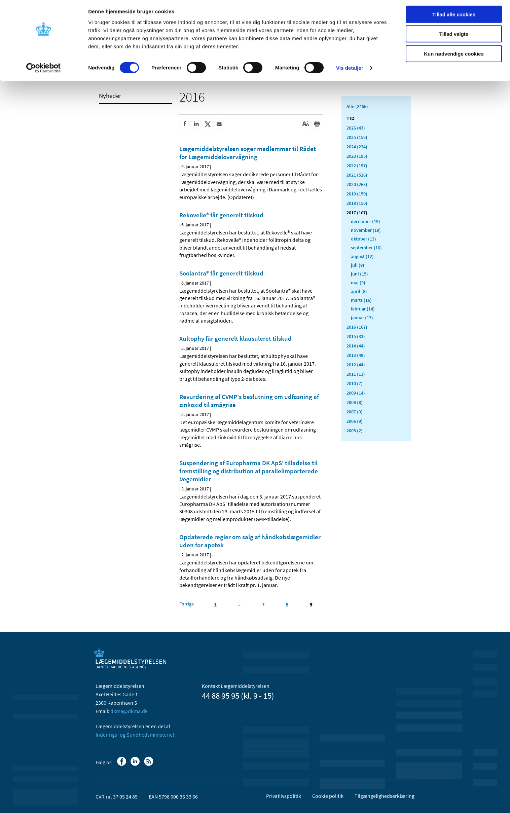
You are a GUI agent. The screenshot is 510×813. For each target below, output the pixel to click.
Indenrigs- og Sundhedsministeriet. (136, 734)
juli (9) (357, 265)
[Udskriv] (317, 124)
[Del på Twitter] (207, 124)
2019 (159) (357, 194)
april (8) (359, 291)
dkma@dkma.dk (129, 711)
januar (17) (362, 318)
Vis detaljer (349, 70)
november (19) (366, 230)
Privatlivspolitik (283, 795)
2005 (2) (355, 431)
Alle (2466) (357, 106)
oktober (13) (363, 239)
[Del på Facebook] (184, 124)
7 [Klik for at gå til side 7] (263, 604)
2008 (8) (355, 402)
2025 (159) (357, 137)
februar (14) (363, 309)
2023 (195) (357, 156)
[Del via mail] (219, 124)
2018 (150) (357, 203)
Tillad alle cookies (453, 17)
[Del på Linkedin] (196, 124)
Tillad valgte (453, 36)
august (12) (362, 256)
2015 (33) (356, 336)
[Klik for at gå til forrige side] (186, 604)
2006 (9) (355, 421)
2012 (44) (356, 365)
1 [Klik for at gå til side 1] (215, 604)
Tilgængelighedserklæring (384, 795)
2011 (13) (356, 374)
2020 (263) (357, 184)
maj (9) (358, 283)
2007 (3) (355, 412)
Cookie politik (327, 795)
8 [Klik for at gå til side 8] (287, 604)
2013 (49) (356, 355)
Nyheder (110, 95)
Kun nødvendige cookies (454, 56)
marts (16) (361, 300)
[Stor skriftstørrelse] (305, 124)
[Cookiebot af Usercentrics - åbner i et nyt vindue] (43, 71)
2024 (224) (357, 147)
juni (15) (359, 274)
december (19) (365, 221)
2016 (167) (357, 327)
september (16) (366, 248)
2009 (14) (356, 393)
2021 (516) (357, 175)
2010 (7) (355, 383)
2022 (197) (357, 165)
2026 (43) (356, 128)
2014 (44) (356, 346)
